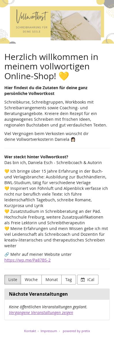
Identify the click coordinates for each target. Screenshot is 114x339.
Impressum (49, 331)
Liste (12, 279)
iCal (87, 279)
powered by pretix (76, 331)
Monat (51, 279)
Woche (31, 279)
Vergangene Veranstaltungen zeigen (41, 312)
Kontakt (30, 331)
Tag (68, 279)
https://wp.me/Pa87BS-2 (27, 260)
